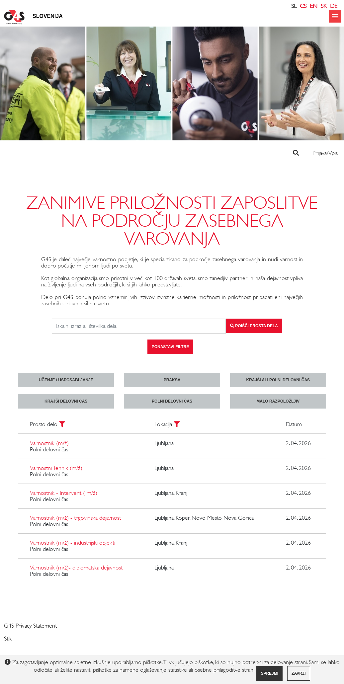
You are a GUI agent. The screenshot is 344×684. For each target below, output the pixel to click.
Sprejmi (269, 673)
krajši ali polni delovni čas (278, 380)
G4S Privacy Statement (30, 625)
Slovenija (48, 16)
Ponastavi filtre (170, 346)
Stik (8, 638)
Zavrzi (298, 673)
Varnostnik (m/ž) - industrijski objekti (72, 542)
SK (324, 6)
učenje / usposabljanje (66, 380)
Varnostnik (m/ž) (49, 443)
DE (333, 6)
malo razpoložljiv (278, 401)
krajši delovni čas (65, 401)
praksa (172, 380)
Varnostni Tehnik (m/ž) (56, 468)
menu (335, 16)
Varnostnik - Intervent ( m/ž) (63, 492)
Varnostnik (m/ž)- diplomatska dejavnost (76, 567)
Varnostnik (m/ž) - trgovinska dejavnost (75, 517)
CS (303, 6)
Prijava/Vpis (325, 153)
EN (313, 6)
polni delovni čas (172, 401)
